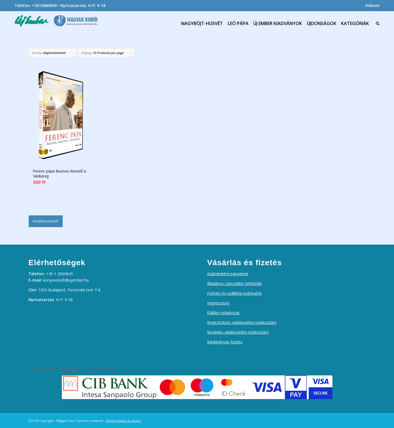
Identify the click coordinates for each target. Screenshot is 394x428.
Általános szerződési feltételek (234, 283)
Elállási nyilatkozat (223, 312)
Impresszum (218, 303)
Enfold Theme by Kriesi (123, 421)
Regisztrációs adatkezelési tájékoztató (241, 322)
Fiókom (372, 5)
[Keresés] (376, 23)
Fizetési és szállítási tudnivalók (234, 293)
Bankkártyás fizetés (224, 342)
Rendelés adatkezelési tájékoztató (238, 332)
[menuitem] (371, 5)
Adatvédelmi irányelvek (227, 273)
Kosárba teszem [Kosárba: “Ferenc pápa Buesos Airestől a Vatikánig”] (46, 221)
